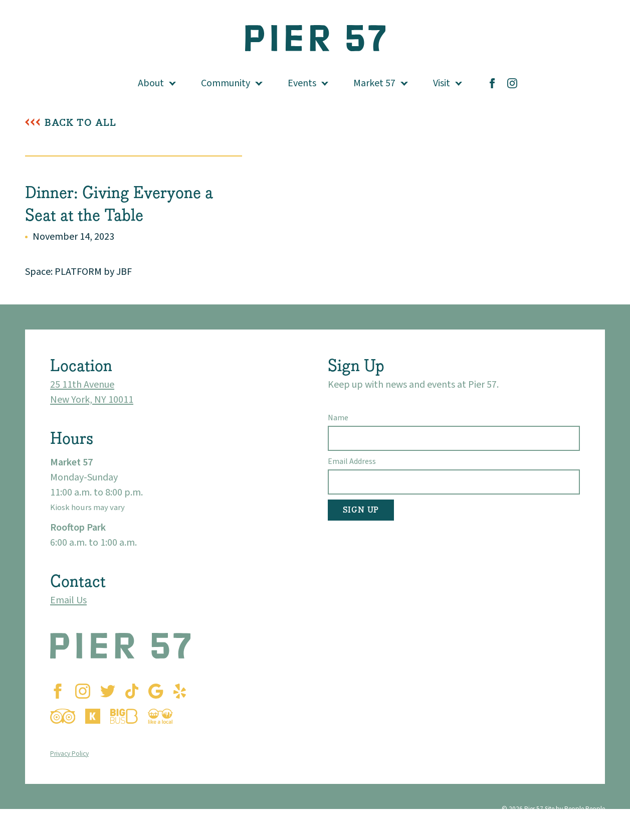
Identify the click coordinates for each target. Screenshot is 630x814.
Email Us (68, 600)
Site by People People (575, 808)
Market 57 (374, 83)
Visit (441, 83)
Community (225, 83)
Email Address (352, 461)
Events (302, 83)
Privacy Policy (69, 753)
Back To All (80, 122)
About (151, 83)
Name (338, 417)
